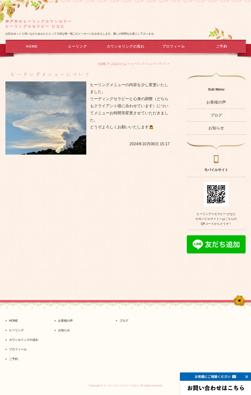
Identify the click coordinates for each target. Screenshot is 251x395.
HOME (32, 46)
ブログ (216, 115)
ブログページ (119, 63)
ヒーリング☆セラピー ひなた (121, 385)
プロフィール (173, 46)
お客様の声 (216, 102)
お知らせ (216, 128)
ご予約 (221, 46)
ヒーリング (77, 46)
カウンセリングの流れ (125, 46)
